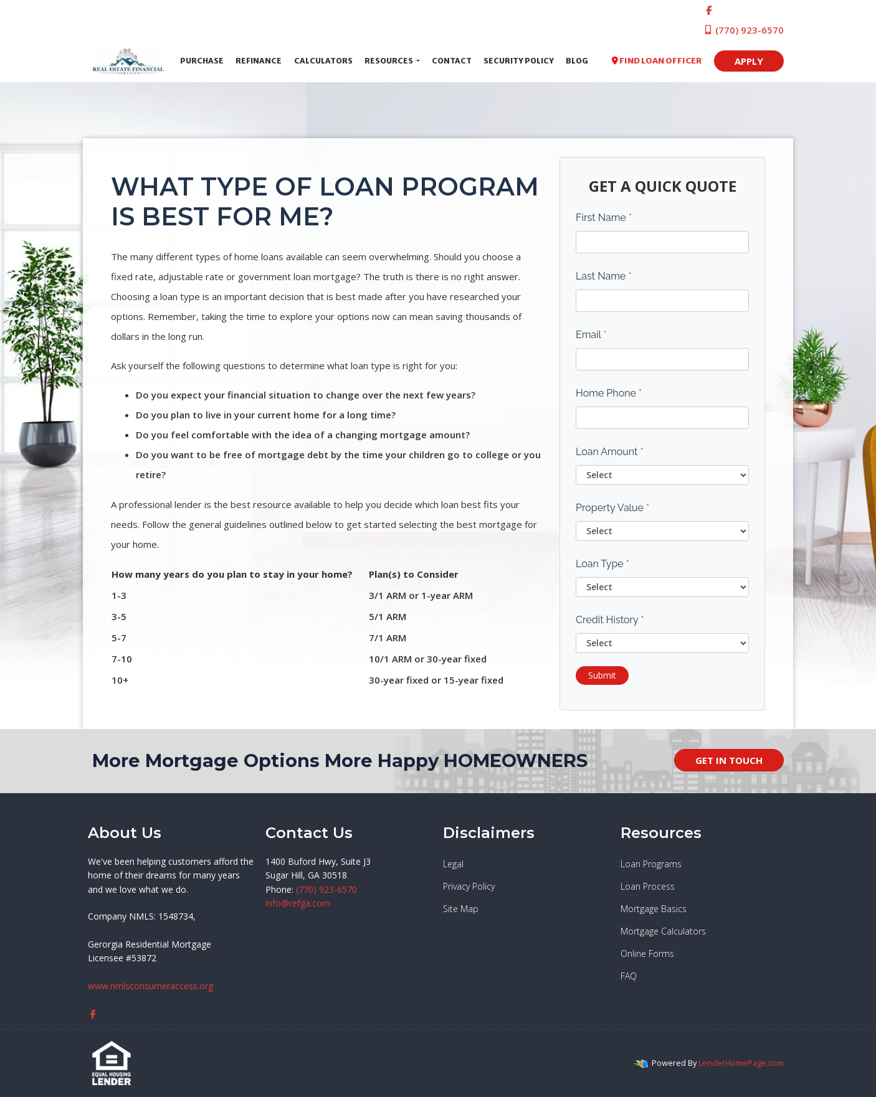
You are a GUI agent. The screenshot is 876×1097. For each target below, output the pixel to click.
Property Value (612, 508)
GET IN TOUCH (729, 760)
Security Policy (518, 60)
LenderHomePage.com (741, 1062)
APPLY (749, 61)
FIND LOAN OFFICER (657, 60)
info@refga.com (297, 903)
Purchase (202, 60)
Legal (453, 864)
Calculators (323, 60)
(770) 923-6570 (743, 30)
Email (591, 335)
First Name (604, 218)
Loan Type (602, 564)
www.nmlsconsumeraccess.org (150, 986)
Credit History (610, 620)
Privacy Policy (469, 886)
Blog (577, 60)
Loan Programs (651, 864)
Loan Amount (610, 452)
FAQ (629, 976)
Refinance (259, 60)
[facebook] (709, 10)
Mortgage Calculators (663, 931)
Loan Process (648, 886)
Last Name (604, 276)
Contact (452, 60)
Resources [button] (389, 60)
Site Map (460, 909)
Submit (602, 675)
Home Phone (609, 393)
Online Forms (647, 953)
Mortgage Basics (654, 909)
